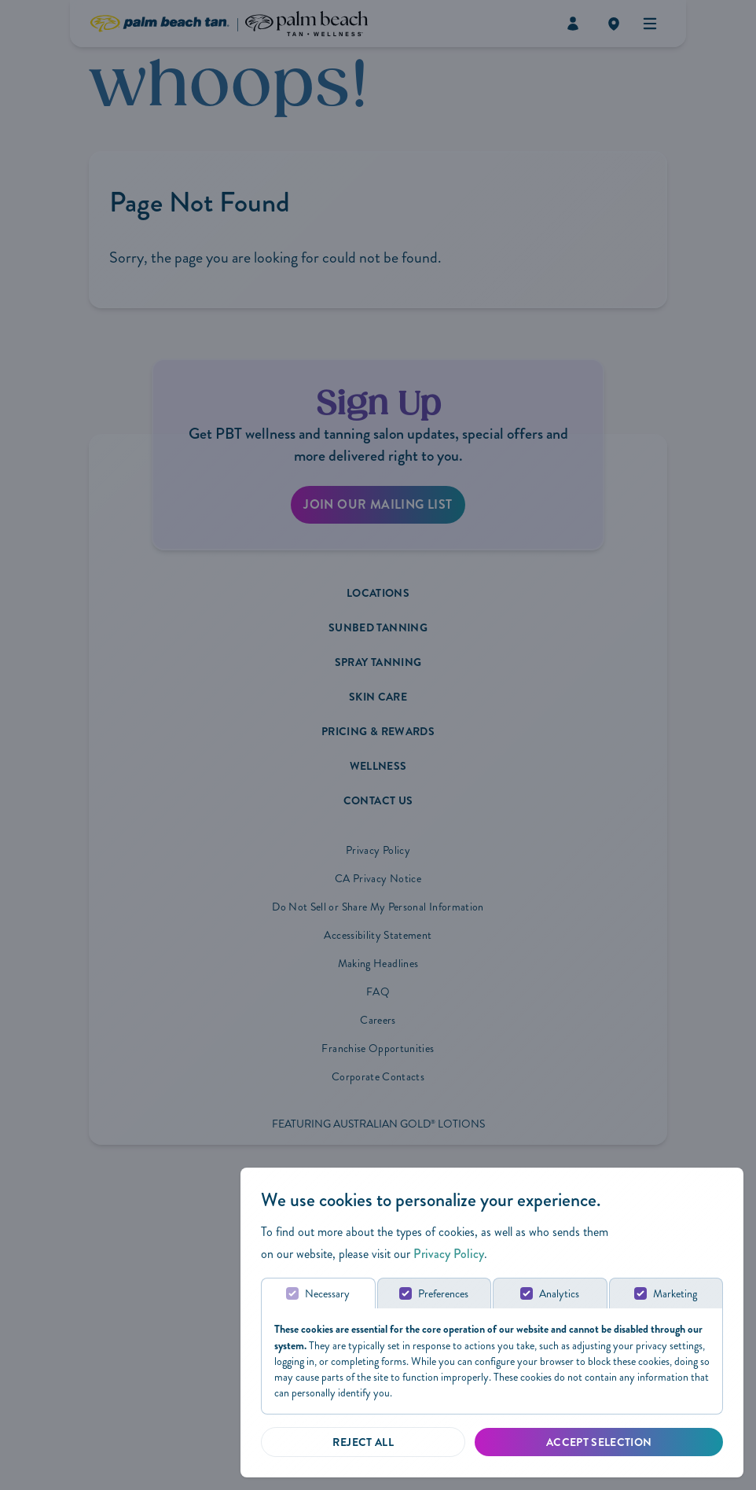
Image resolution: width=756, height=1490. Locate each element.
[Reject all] (363, 1442)
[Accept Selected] (599, 1442)
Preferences (443, 1293)
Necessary (327, 1293)
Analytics (559, 1293)
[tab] (318, 1293)
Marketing (675, 1293)
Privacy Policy (448, 1254)
